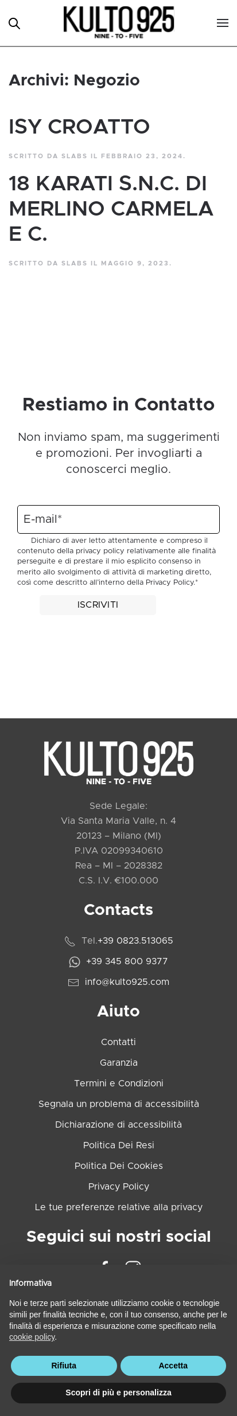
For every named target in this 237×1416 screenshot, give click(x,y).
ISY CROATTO (79, 127)
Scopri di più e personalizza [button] (118, 1392)
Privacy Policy (169, 582)
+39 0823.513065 (135, 940)
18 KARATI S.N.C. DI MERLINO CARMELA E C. (111, 209)
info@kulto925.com (127, 982)
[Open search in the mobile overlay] (14, 23)
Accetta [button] (173, 1365)
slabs (74, 156)
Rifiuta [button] (63, 1365)
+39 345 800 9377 (127, 961)
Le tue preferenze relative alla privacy (119, 1207)
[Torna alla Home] (118, 23)
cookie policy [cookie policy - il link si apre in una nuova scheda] (32, 1336)
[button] (222, 23)
